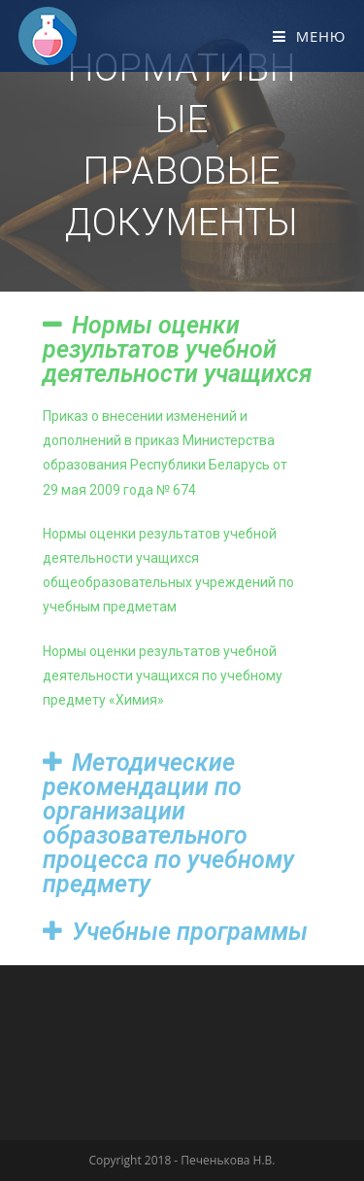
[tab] (182, 349)
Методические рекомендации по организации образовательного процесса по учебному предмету (168, 823)
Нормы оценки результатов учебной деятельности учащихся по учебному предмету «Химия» (162, 675)
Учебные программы (190, 932)
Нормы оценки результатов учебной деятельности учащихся (178, 349)
